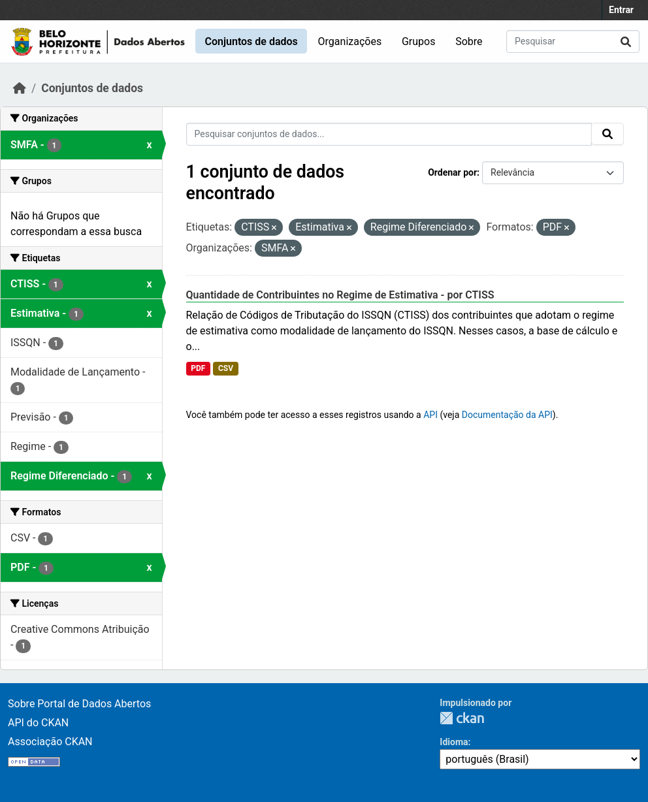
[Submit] (626, 41)
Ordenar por (452, 172)
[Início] (19, 88)
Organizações (350, 41)
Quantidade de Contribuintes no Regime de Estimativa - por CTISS (340, 295)
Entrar (621, 10)
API (430, 414)
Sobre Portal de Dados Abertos (79, 704)
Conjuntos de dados (250, 41)
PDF (198, 368)
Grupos (419, 41)
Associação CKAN (50, 741)
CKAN (462, 718)
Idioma (454, 742)
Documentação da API (507, 414)
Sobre (468, 41)
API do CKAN (38, 722)
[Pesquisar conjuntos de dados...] (573, 41)
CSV (225, 368)
